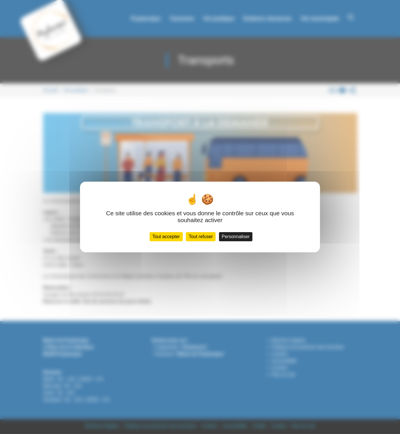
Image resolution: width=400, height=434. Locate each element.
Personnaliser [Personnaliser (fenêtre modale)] (236, 236)
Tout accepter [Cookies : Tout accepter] (166, 236)
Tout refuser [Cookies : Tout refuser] (201, 236)
